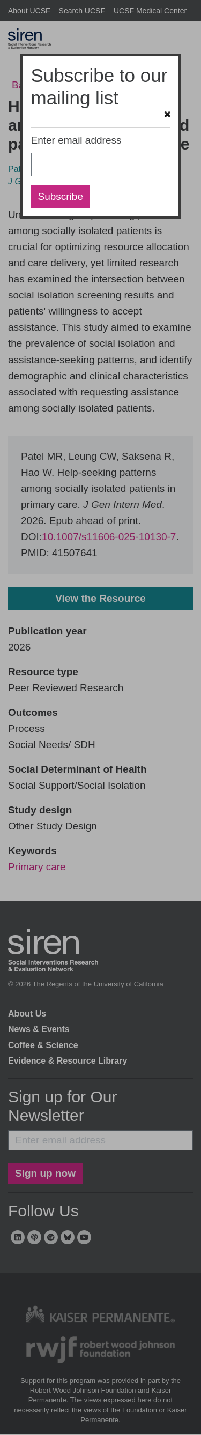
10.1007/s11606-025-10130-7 (109, 536)
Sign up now (45, 1173)
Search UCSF (82, 10)
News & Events (39, 1029)
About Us (27, 1013)
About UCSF (29, 10)
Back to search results (62, 85)
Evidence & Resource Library (67, 1060)
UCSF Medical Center (150, 10)
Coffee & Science (43, 1045)
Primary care (37, 866)
